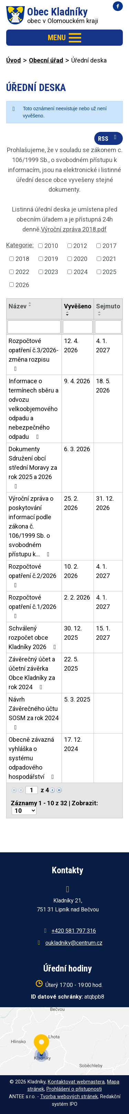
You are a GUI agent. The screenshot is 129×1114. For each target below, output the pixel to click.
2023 (51, 271)
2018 (22, 258)
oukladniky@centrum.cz (74, 943)
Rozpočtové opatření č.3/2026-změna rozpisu (33, 354)
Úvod (13, 60)
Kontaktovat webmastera (76, 1082)
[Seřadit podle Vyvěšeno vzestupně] (68, 312)
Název (17, 306)
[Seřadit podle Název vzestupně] (30, 303)
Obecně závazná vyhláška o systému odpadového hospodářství (33, 758)
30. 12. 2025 (73, 633)
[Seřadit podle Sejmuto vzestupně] (100, 312)
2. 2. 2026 (77, 597)
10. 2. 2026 (71, 571)
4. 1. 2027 (103, 345)
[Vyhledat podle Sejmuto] (108, 326)
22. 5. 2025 (71, 664)
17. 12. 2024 (73, 744)
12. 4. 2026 (71, 345)
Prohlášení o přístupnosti (74, 1089)
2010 (51, 245)
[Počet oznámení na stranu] (24, 810)
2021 (109, 258)
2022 (22, 271)
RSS (108, 138)
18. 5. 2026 (103, 385)
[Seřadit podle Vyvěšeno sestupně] (68, 315)
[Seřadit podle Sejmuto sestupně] (100, 315)
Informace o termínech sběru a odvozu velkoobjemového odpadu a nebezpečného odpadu (33, 408)
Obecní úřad (46, 60)
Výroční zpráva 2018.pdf (74, 229)
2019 (51, 258)
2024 (80, 271)
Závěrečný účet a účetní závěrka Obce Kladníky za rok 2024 (32, 673)
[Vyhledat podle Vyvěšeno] (78, 326)
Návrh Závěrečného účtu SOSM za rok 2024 (33, 713)
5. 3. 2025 (77, 699)
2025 (109, 271)
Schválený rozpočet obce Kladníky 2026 (34, 637)
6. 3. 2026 (77, 449)
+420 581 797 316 (74, 931)
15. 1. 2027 (103, 633)
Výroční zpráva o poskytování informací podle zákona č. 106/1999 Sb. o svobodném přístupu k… (31, 526)
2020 (80, 258)
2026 (22, 284)
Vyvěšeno (78, 306)
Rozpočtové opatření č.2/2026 (32, 575)
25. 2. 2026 (71, 503)
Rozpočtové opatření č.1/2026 (32, 606)
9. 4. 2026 (77, 381)
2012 (80, 245)
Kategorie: (20, 245)
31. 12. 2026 (105, 503)
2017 (109, 245)
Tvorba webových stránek (69, 1097)
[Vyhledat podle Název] (34, 326)
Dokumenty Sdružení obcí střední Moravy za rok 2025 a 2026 (33, 467)
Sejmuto (108, 306)
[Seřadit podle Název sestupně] (30, 305)
